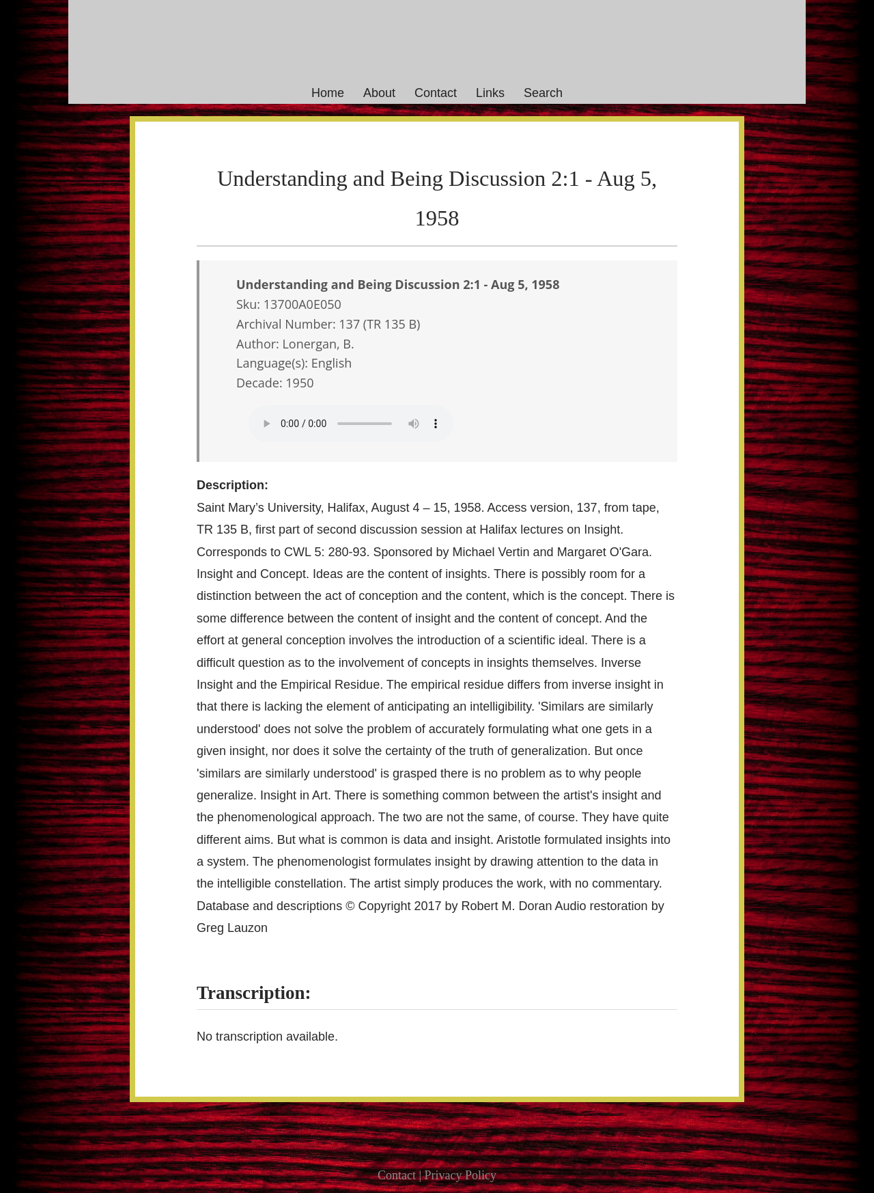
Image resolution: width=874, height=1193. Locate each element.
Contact (435, 93)
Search (543, 93)
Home (327, 93)
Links (490, 93)
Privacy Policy (461, 1175)
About (379, 93)
